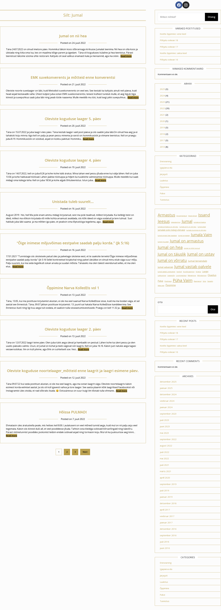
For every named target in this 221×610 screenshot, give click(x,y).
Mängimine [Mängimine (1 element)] (192, 275)
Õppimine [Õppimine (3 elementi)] (170, 285)
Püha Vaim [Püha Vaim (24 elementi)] (183, 280)
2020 (162, 121)
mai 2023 (164, 432)
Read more (126, 56)
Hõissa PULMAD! (73, 424)
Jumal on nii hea (73, 36)
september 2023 (168, 413)
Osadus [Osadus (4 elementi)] (212, 275)
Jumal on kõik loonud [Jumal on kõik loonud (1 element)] (192, 248)
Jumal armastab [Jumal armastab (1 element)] (184, 236)
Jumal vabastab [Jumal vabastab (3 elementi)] (165, 267)
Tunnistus (164, 199)
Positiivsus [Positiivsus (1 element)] (168, 281)
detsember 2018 (168, 503)
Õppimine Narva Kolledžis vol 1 (72, 294)
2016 (162, 146)
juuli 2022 (164, 452)
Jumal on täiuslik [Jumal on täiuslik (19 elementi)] (172, 254)
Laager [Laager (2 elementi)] (205, 271)
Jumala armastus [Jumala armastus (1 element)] (200, 222)
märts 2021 (165, 471)
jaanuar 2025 (166, 388)
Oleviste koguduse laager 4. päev (73, 160)
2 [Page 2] (67, 464)
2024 (162, 95)
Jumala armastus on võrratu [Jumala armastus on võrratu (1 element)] (168, 227)
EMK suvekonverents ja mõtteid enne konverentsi (73, 77)
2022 (162, 108)
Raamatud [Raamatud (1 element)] (197, 281)
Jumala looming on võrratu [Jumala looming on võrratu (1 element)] (196, 230)
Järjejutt (164, 174)
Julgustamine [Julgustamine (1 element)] (175, 222)
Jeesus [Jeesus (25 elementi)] (164, 221)
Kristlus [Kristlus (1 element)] (198, 272)
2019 (162, 127)
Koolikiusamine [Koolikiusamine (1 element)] (189, 272)
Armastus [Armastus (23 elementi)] (166, 214)
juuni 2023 (165, 426)
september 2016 (168, 535)
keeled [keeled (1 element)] (179, 272)
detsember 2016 (168, 528)
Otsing (211, 16)
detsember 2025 (168, 381)
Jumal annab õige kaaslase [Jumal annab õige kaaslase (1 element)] (167, 236)
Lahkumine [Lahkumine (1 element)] (162, 275)
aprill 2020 (165, 477)
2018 (162, 134)
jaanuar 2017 (166, 522)
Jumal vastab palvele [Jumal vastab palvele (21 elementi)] (192, 266)
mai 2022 (164, 458)
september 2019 (168, 484)
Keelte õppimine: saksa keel (173, 53)
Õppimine (164, 187)
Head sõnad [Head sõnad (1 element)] (192, 216)
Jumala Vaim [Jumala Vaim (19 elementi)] (201, 234)
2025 (162, 89)
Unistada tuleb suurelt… (72, 201)
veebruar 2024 (167, 400)
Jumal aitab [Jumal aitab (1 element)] (202, 227)
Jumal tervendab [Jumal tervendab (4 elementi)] (197, 261)
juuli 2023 (164, 420)
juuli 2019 (164, 490)
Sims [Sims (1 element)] (204, 281)
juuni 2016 (165, 548)
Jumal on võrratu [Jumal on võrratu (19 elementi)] (172, 260)
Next (85, 464)
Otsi (160, 302)
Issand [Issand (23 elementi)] (204, 214)
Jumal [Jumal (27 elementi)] (187, 221)
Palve (162, 193)
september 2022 (168, 439)
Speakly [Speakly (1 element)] (210, 281)
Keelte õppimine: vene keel (173, 33)
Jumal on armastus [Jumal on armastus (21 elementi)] (187, 240)
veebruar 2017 (167, 516)
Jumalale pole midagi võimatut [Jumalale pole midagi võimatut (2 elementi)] (171, 230)
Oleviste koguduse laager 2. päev (73, 335)
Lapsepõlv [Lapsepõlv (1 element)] (171, 275)
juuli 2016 (164, 541)
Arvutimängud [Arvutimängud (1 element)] (181, 216)
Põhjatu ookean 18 (169, 40)
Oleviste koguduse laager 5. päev (73, 118)
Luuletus (164, 180)
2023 (162, 101)
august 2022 (166, 445)
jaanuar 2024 (166, 407)
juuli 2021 (164, 464)
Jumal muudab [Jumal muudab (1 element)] (163, 242)
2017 (162, 140)
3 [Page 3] (75, 464)
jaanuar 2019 (166, 496)
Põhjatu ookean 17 (169, 46)
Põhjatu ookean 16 (169, 59)
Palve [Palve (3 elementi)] (160, 281)
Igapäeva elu (166, 167)
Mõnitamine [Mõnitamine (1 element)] (201, 275)
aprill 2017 (165, 509)
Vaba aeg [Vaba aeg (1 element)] (161, 286)
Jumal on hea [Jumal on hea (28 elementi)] (170, 247)
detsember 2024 (168, 394)
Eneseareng (166, 161)
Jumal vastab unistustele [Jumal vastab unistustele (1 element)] (166, 272)
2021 (162, 114)
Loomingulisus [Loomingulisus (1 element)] (181, 275)
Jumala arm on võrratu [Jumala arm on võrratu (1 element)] (187, 227)
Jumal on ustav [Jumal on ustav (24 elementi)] (201, 254)
